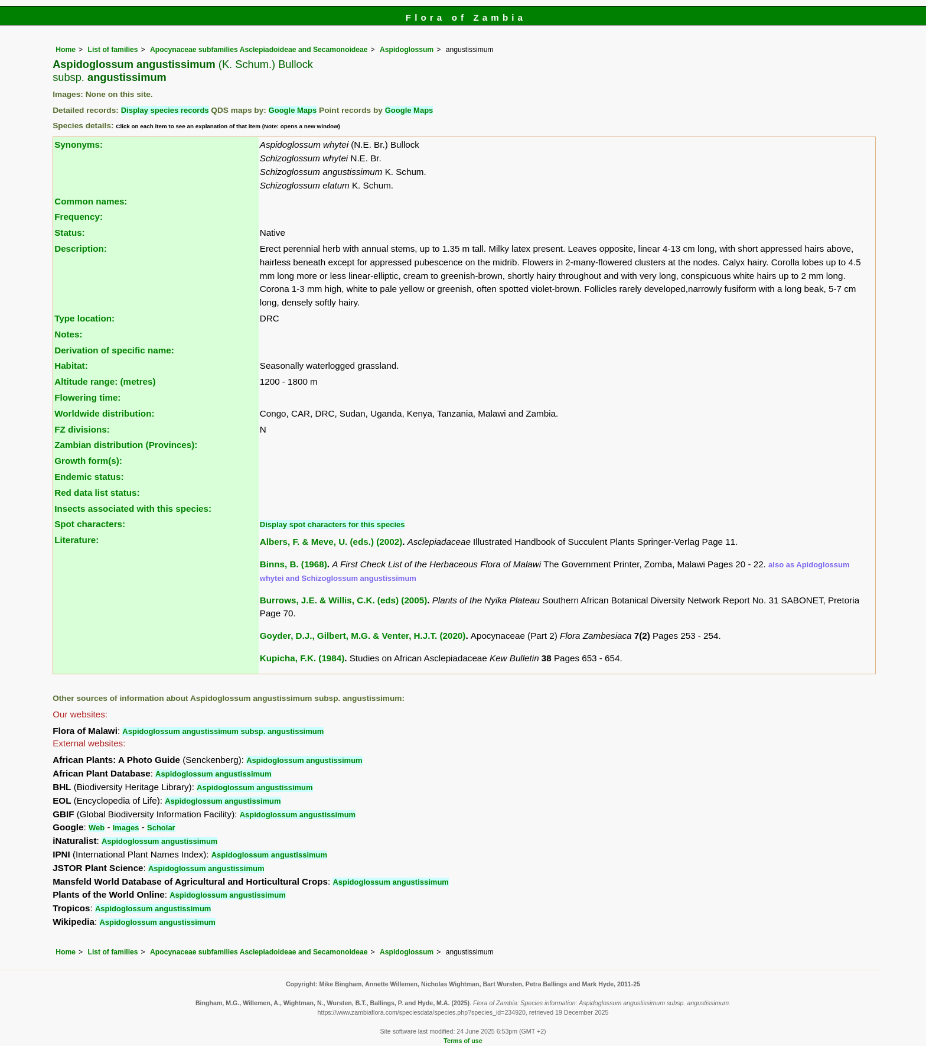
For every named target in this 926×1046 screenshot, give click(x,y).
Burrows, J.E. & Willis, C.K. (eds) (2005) (343, 600)
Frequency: (78, 217)
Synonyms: (78, 144)
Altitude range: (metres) (104, 381)
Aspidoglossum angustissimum (304, 760)
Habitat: (71, 365)
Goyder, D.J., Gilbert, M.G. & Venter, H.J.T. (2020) (363, 636)
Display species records (165, 110)
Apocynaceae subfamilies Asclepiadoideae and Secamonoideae (258, 50)
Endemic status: (88, 477)
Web (97, 827)
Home (66, 50)
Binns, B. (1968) (293, 564)
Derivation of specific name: (114, 350)
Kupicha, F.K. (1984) (302, 658)
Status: (69, 233)
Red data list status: (96, 493)
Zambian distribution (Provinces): (125, 445)
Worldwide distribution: (104, 413)
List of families (112, 50)
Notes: (68, 334)
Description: (80, 248)
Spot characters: (89, 524)
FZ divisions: (82, 429)
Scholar (161, 827)
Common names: (90, 201)
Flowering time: (87, 397)
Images (126, 827)
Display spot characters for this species (332, 524)
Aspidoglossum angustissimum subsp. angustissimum (223, 731)
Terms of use (463, 1040)
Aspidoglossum (406, 50)
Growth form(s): (88, 461)
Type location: (84, 318)
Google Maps (293, 110)
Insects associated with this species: (132, 508)
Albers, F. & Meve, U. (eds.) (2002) (331, 542)
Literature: (76, 540)
